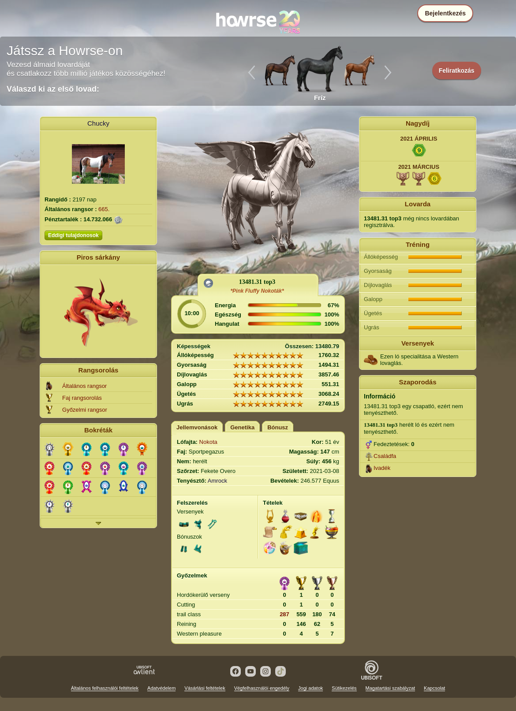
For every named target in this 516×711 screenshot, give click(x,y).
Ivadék (382, 468)
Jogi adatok (310, 688)
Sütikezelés (344, 688)
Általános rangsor (84, 386)
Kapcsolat (434, 688)
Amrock (217, 480)
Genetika (242, 427)
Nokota (208, 442)
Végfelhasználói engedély (261, 688)
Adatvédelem (161, 688)
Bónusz (277, 427)
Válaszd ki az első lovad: (53, 89)
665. (103, 209)
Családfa (385, 456)
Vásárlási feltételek (204, 688)
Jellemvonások (196, 427)
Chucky (98, 123)
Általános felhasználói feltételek (104, 688)
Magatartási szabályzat (390, 688)
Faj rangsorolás (82, 398)
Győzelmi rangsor (84, 409)
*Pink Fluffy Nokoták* (257, 291)
